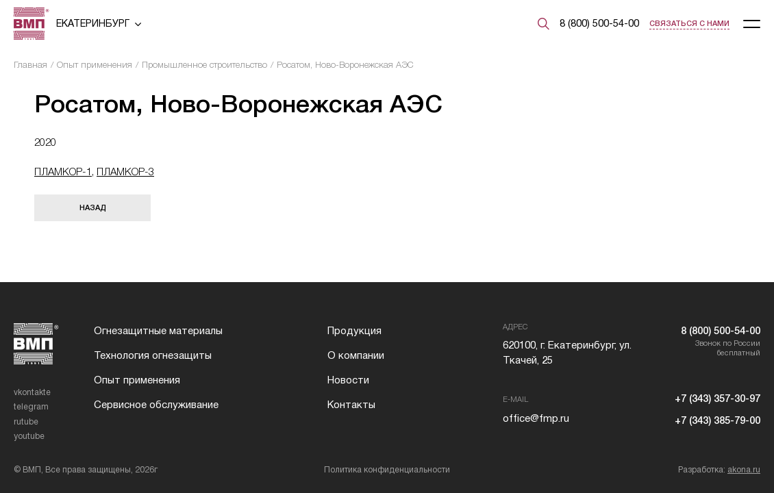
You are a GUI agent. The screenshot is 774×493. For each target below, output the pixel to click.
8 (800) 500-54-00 (599, 23)
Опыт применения (94, 64)
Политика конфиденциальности (387, 470)
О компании (355, 355)
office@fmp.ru (536, 418)
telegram (31, 407)
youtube (29, 436)
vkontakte (32, 392)
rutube (26, 422)
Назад (92, 207)
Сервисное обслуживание (156, 404)
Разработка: (719, 470)
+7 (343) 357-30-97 (717, 398)
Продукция (354, 330)
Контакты (351, 404)
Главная (30, 64)
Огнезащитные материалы (158, 330)
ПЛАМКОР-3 (125, 171)
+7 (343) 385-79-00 (717, 420)
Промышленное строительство (204, 64)
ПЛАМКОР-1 (63, 171)
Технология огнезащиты (153, 355)
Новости (348, 380)
